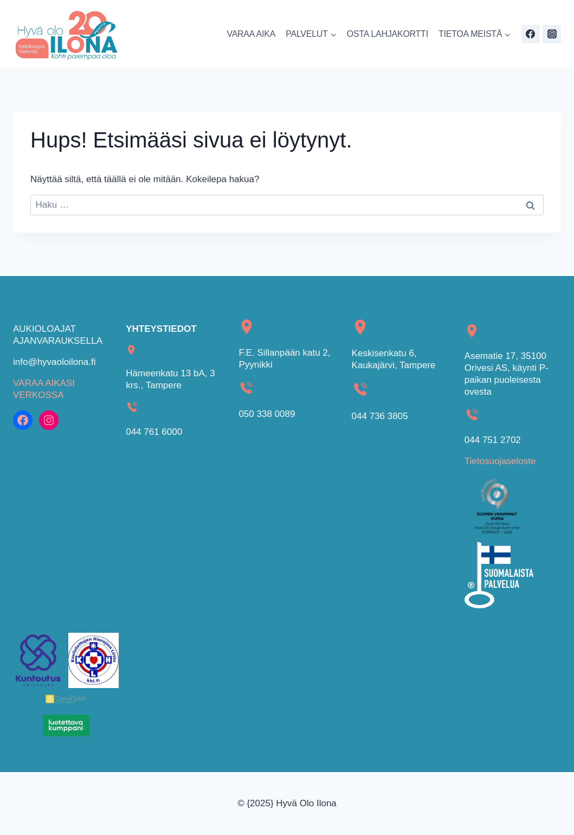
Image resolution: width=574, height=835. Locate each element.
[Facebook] (530, 34)
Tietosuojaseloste (500, 461)
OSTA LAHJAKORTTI (387, 33)
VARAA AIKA (251, 33)
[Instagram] (552, 34)
